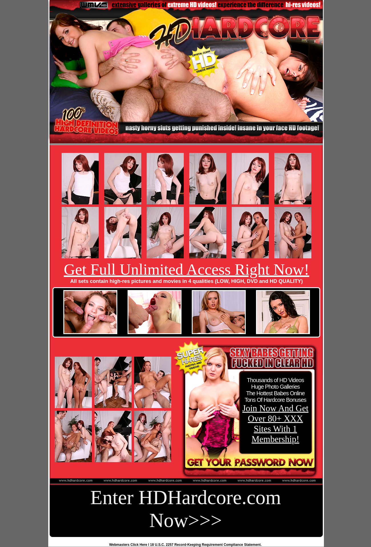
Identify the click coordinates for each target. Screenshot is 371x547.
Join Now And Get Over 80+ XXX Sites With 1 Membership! (275, 423)
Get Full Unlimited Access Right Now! (186, 269)
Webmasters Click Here (128, 545)
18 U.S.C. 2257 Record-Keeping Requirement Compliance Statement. (206, 545)
